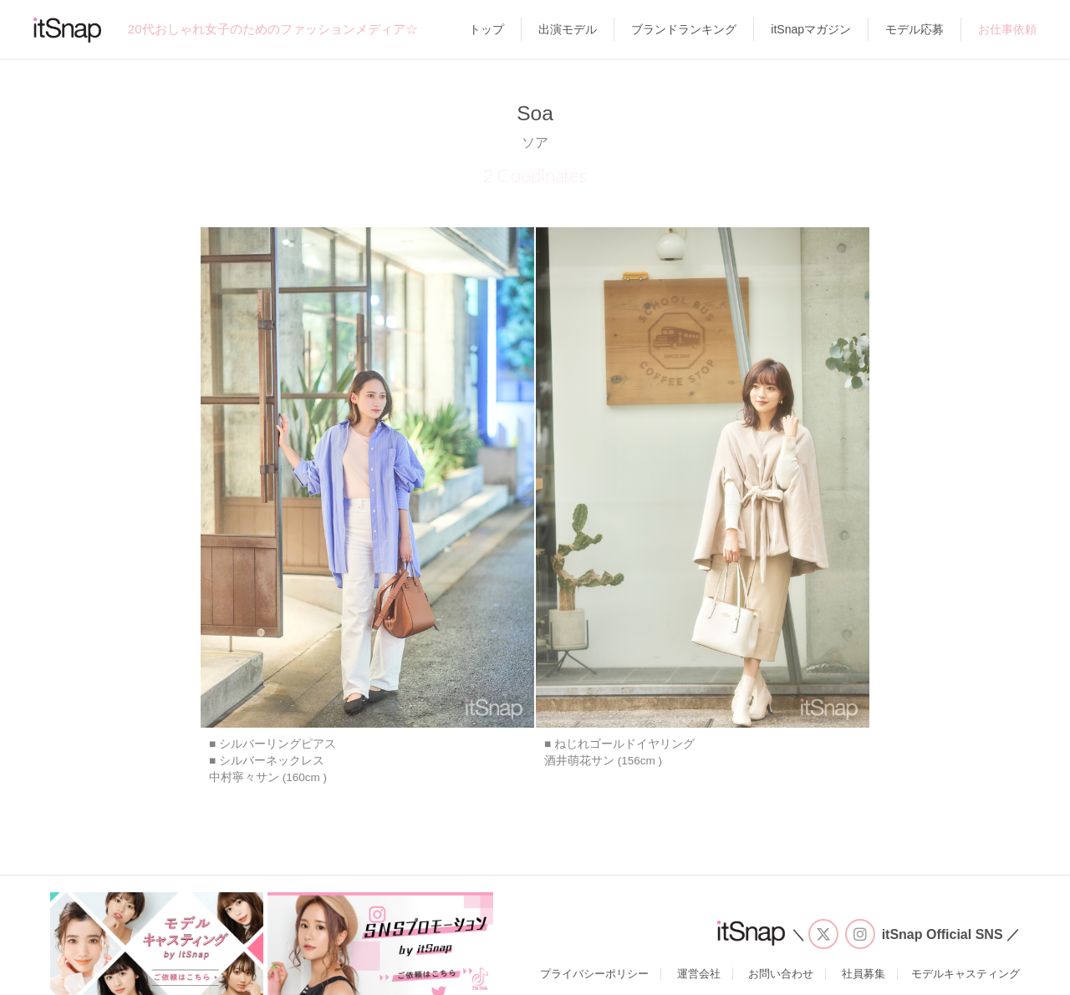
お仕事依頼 (1007, 29)
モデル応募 (914, 29)
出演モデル (567, 29)
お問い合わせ (780, 973)
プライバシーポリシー (594, 973)
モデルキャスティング (965, 973)
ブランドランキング (683, 29)
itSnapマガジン (811, 29)
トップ (486, 29)
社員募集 (863, 973)
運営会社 (699, 973)
